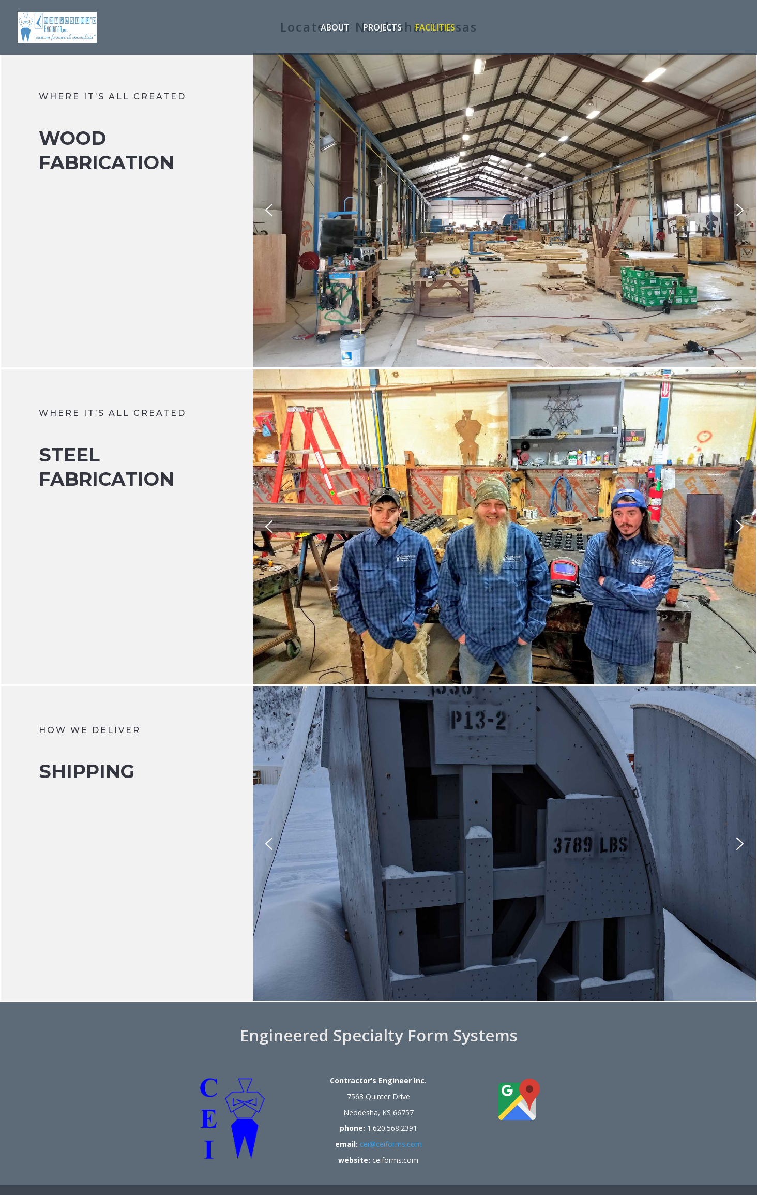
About (335, 28)
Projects (382, 28)
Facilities (435, 28)
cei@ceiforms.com (391, 1144)
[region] (504, 210)
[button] (269, 210)
